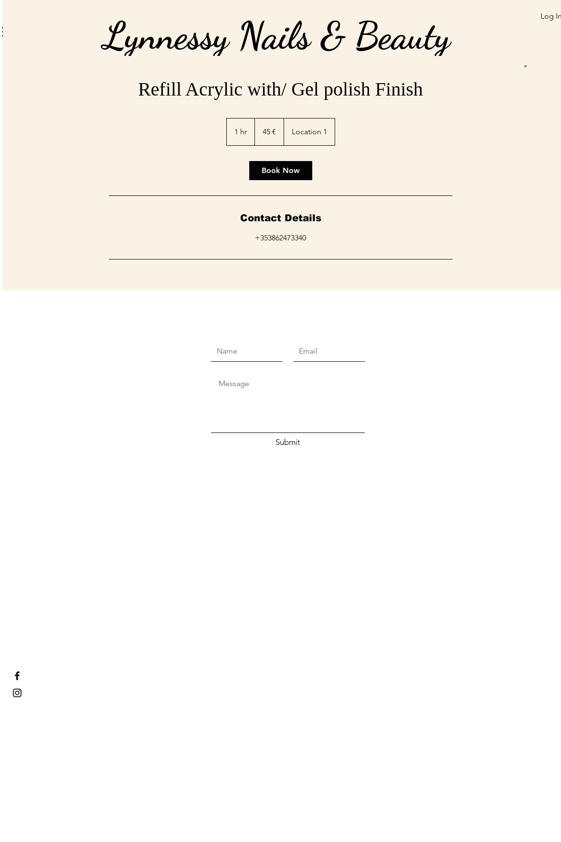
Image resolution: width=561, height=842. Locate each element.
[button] (480, 30)
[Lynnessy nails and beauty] (17, 693)
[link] (280, 170)
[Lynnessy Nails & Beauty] (17, 675)
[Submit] (288, 442)
